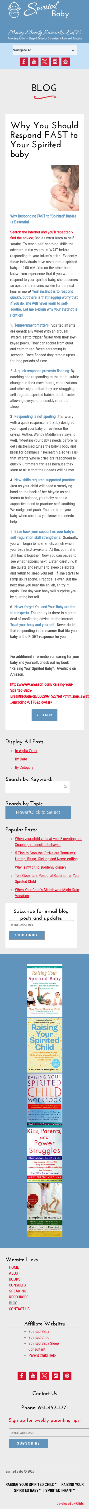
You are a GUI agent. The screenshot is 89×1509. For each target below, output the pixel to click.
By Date (21, 759)
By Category (24, 767)
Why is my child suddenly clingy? (40, 867)
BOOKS (14, 1279)
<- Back (44, 715)
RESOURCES (18, 1297)
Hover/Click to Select (38, 812)
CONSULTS (17, 1285)
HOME (14, 1267)
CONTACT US (19, 1308)
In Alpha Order (26, 750)
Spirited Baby (38, 1331)
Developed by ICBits (70, 1503)
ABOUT (14, 1273)
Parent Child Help (42, 1355)
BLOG (13, 1303)
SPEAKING (17, 1291)
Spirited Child (38, 1337)
